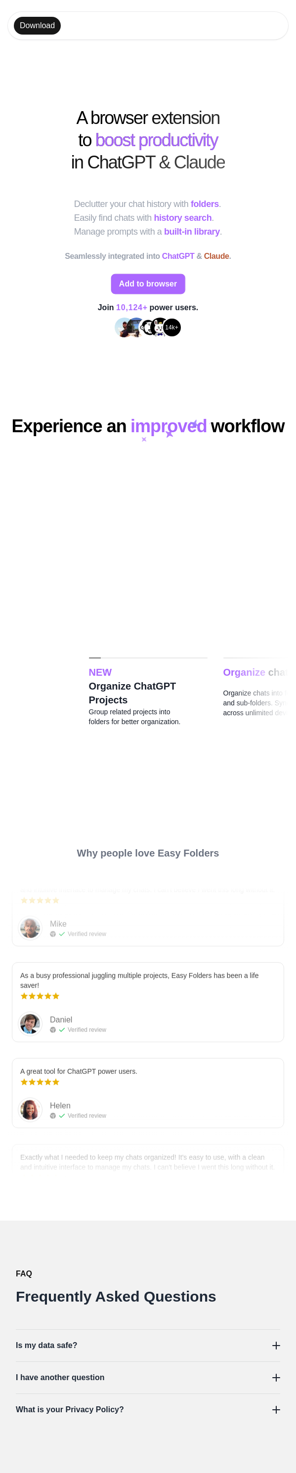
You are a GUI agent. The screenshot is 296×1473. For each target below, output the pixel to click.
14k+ (171, 328)
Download (37, 25)
